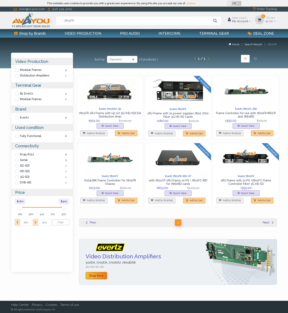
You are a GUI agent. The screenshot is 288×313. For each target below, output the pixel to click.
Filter (61, 222)
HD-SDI (25, 171)
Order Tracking (265, 9)
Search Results (253, 44)
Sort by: (100, 59)
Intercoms (169, 33)
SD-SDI (24, 165)
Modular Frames (31, 69)
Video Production (83, 33)
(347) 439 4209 (59, 9)
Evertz (24, 117)
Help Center (20, 305)
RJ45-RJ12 (27, 154)
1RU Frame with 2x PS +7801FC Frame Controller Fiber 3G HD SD (246, 182)
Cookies (51, 305)
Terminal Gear (214, 33)
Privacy (37, 305)
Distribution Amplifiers (34, 75)
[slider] (20, 207)
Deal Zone (261, 33)
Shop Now (96, 275)
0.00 (270, 19)
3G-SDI (24, 176)
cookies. (191, 3)
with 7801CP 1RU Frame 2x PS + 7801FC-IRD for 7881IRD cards (178, 182)
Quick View (110, 125)
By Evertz (26, 93)
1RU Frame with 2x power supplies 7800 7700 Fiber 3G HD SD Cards (178, 115)
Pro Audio (130, 33)
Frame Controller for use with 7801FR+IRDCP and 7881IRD (246, 115)
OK (234, 3)
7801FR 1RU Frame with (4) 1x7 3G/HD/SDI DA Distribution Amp (110, 115)
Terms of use (69, 305)
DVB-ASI (25, 182)
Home (234, 44)
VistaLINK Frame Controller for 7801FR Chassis (110, 182)
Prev (90, 222)
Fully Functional (30, 136)
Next (268, 222)
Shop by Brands (30, 33)
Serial (24, 160)
